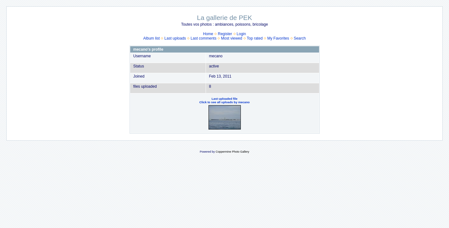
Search (300, 38)
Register (225, 34)
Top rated (255, 38)
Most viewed (231, 38)
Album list (151, 38)
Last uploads (175, 38)
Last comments (203, 38)
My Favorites (278, 38)
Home (208, 34)
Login (241, 34)
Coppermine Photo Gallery (232, 151)
